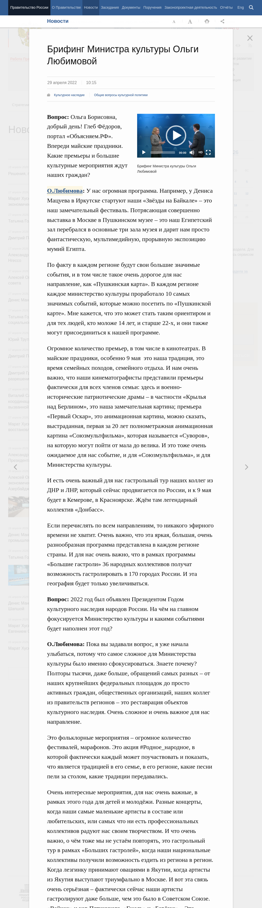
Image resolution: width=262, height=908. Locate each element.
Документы (131, 7)
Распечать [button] (207, 21)
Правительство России (29, 7)
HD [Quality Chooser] (201, 152)
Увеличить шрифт (190, 21)
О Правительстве (66, 7)
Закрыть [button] (253, 41)
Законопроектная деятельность (191, 7)
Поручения (152, 7)
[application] (176, 136)
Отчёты (226, 7)
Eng (240, 7)
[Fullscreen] (208, 152)
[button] (176, 135)
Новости (91, 7)
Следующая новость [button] (15, 467)
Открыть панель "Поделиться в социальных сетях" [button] (223, 21)
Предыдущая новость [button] (246, 467)
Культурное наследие (69, 95)
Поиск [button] (251, 7)
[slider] (162, 152)
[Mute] (191, 152)
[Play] (143, 152)
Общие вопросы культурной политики (121, 95)
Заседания (110, 7)
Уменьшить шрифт (174, 21)
